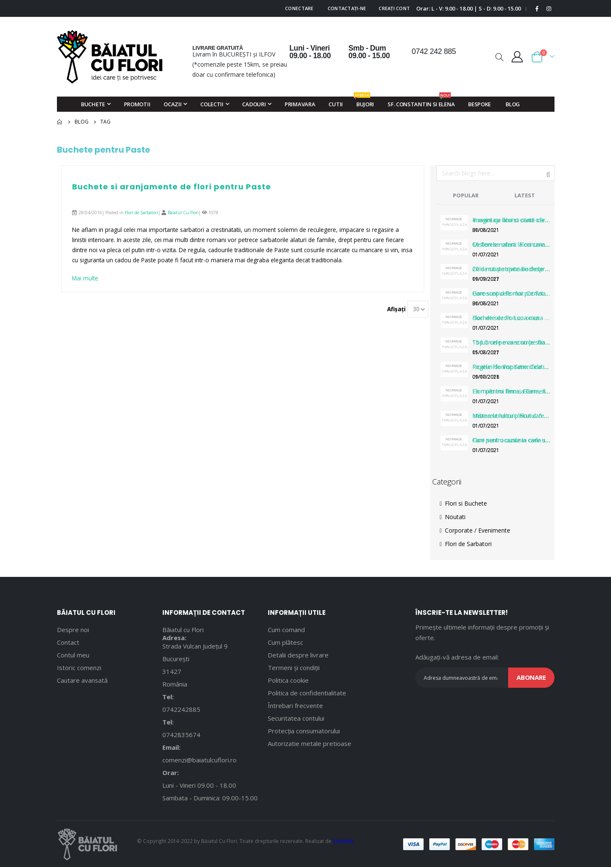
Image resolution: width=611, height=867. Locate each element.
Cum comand (286, 629)
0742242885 (181, 709)
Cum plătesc (285, 642)
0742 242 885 (434, 51)
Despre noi (73, 629)
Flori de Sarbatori (141, 212)
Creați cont (394, 8)
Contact (68, 642)
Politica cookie (288, 680)
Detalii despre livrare (298, 655)
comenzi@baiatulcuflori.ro (199, 760)
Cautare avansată (82, 680)
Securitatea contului (296, 718)
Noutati (453, 517)
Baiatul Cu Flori (183, 212)
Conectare (299, 8)
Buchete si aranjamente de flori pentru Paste (171, 186)
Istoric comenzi (79, 667)
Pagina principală (60, 122)
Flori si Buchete (463, 503)
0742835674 (181, 734)
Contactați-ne (347, 8)
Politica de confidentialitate (307, 693)
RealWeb (343, 840)
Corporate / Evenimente (475, 530)
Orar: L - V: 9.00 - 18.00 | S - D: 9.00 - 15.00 (468, 8)
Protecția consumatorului (304, 731)
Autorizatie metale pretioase (309, 743)
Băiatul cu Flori (183, 629)
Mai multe (86, 279)
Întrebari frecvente (295, 705)
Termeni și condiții (294, 667)
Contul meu (73, 655)
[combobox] (495, 173)
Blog (82, 121)
